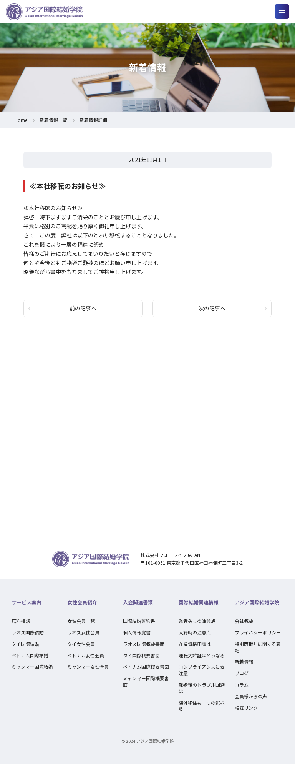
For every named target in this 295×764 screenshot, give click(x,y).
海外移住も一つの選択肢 (202, 705)
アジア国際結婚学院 (257, 602)
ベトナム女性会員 (85, 655)
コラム (242, 684)
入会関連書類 (138, 602)
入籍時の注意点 (195, 632)
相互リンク (246, 707)
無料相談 (21, 620)
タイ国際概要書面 (141, 655)
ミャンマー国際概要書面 (146, 681)
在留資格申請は (195, 644)
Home (21, 120)
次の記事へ (212, 308)
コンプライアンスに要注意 (202, 669)
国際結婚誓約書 (139, 620)
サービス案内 (26, 602)
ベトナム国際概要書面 (146, 666)
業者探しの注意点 (197, 620)
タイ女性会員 (81, 644)
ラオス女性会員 (83, 632)
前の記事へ (83, 308)
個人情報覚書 (137, 632)
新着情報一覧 (53, 120)
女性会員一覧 (81, 620)
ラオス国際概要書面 (143, 644)
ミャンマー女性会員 (88, 666)
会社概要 (244, 620)
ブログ (242, 673)
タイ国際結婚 (25, 644)
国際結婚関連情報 (199, 602)
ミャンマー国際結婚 (32, 666)
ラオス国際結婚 (28, 632)
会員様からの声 (251, 696)
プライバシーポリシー (258, 632)
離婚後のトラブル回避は (202, 687)
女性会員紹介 (82, 602)
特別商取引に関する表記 (258, 647)
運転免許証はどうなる (202, 655)
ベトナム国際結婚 (30, 655)
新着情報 (244, 661)
